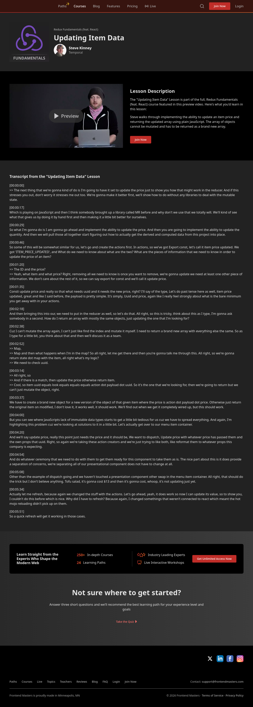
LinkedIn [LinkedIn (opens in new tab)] (220, 658)
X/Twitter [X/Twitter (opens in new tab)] (210, 658)
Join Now (220, 6)
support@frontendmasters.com (223, 681)
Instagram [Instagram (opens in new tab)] (240, 658)
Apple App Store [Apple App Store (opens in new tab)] (202, 671)
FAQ (105, 681)
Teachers (66, 681)
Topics (51, 681)
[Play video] (66, 116)
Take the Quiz (125, 621)
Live (39, 681)
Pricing (132, 6)
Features (113, 6)
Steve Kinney (80, 48)
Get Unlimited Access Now (214, 559)
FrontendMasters (30, 5)
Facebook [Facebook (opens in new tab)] (230, 658)
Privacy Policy (235, 695)
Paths (62, 6)
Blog (96, 6)
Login (239, 6)
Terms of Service (212, 695)
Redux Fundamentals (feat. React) (76, 29)
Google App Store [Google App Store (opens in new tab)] (230, 671)
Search (202, 6)
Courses (80, 6)
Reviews (81, 681)
